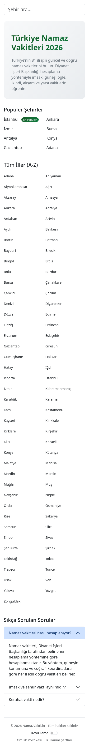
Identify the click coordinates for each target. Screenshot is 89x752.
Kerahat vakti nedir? (26, 699)
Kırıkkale (52, 420)
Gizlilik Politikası (29, 740)
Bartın (8, 240)
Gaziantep (13, 147)
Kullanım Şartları (59, 740)
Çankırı (9, 293)
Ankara (53, 119)
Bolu (7, 271)
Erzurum (10, 335)
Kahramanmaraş (58, 388)
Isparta (9, 378)
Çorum (51, 293)
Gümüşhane (13, 357)
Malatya (10, 463)
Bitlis (49, 261)
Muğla (9, 484)
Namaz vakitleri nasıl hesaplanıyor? (40, 633)
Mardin (9, 473)
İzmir (8, 128)
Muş (49, 484)
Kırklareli (11, 431)
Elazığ (8, 325)
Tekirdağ (10, 558)
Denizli (9, 303)
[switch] (54, 733)
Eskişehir (52, 335)
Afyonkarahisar (15, 186)
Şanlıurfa (11, 548)
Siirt (49, 527)
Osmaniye (53, 505)
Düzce (8, 314)
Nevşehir (11, 495)
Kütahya (52, 452)
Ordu (8, 505)
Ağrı (49, 186)
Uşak (7, 580)
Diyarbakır (54, 303)
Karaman (53, 399)
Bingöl (9, 261)
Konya (52, 138)
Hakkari (51, 357)
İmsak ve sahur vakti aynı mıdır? (37, 687)
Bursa (52, 128)
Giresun (52, 346)
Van (49, 580)
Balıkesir (52, 229)
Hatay (8, 367)
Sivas (49, 537)
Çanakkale (54, 282)
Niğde (50, 495)
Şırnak (50, 548)
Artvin (50, 218)
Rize (7, 516)
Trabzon (10, 569)
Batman (52, 240)
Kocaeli (51, 442)
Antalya (10, 138)
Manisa (51, 463)
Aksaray (10, 197)
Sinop (8, 537)
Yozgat (51, 590)
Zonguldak (12, 601)
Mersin (51, 473)
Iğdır (49, 367)
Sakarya (52, 516)
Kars (7, 410)
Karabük (10, 399)
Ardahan (10, 218)
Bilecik (51, 250)
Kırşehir (52, 431)
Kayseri (9, 420)
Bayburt (10, 250)
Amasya (52, 197)
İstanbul (21, 119)
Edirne (51, 314)
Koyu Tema (39, 733)
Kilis (7, 442)
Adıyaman (53, 176)
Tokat (50, 558)
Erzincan (52, 325)
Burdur (51, 271)
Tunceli (51, 569)
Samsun (10, 527)
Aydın (8, 229)
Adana (52, 147)
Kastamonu (54, 410)
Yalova (9, 590)
